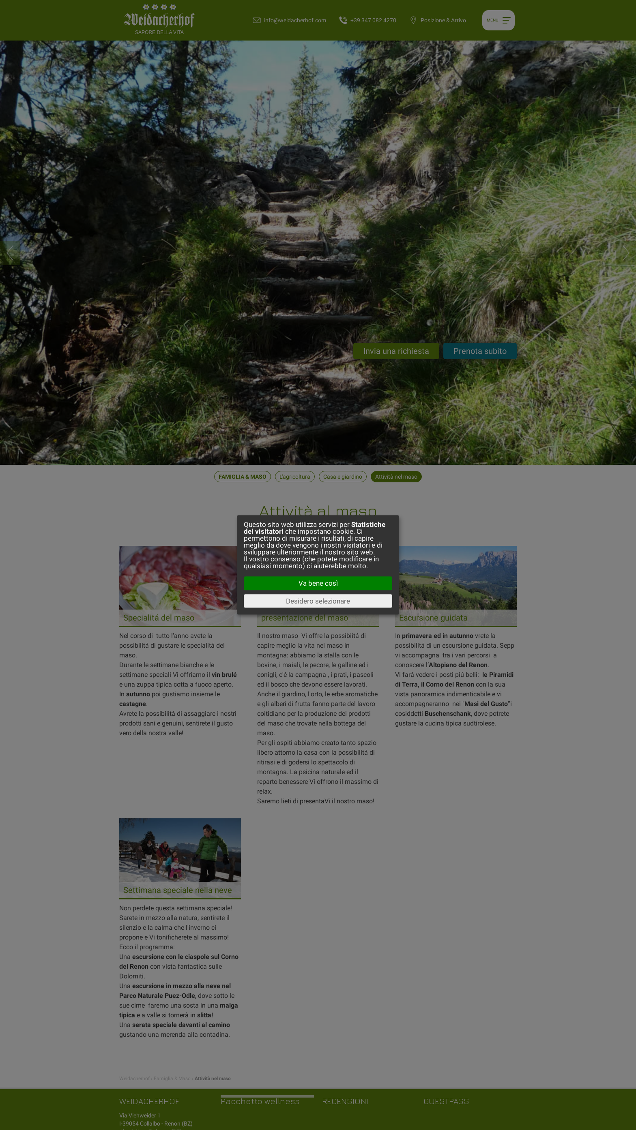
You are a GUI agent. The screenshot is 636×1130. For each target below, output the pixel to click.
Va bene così (318, 583)
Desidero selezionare (318, 601)
